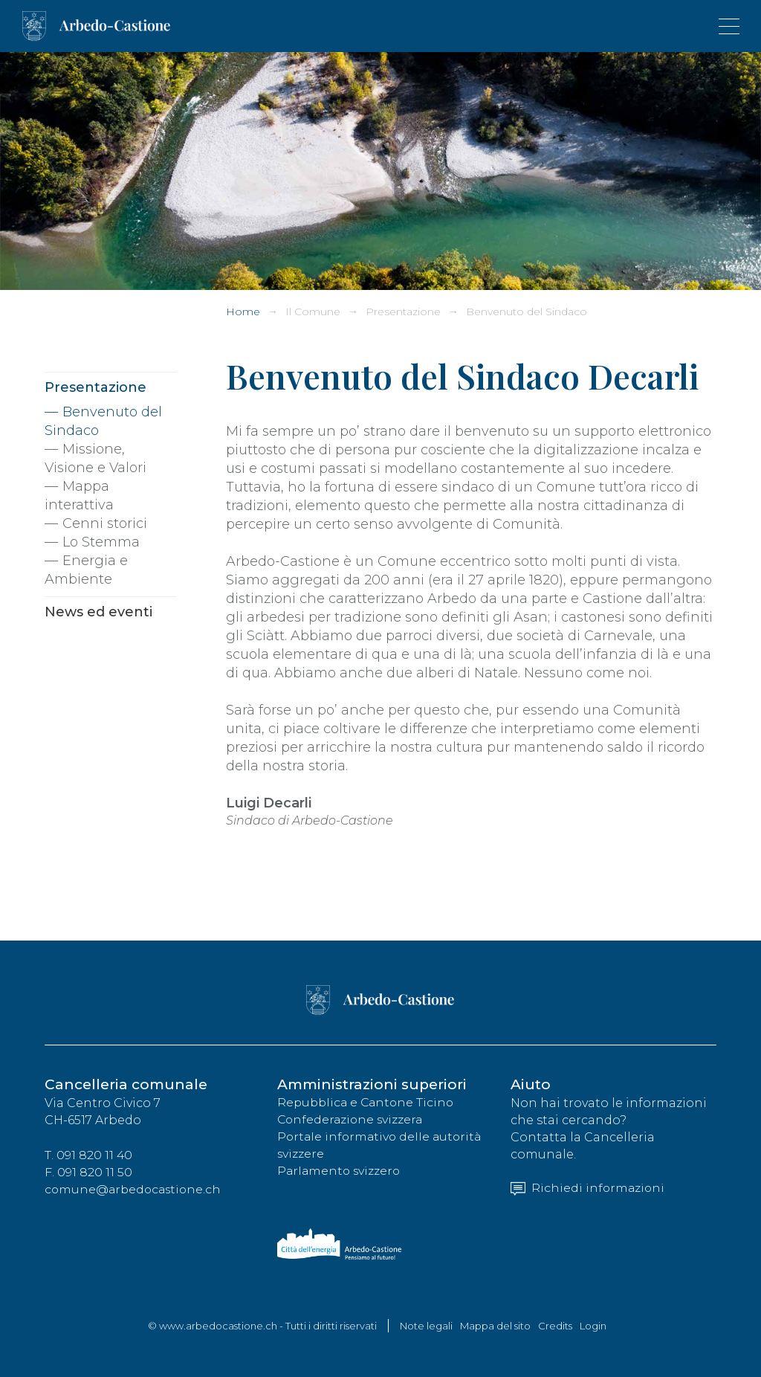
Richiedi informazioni (589, 1188)
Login (593, 1326)
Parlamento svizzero (340, 1171)
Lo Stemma (101, 542)
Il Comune (312, 311)
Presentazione (403, 311)
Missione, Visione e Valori (95, 458)
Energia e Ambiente (86, 569)
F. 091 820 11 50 (88, 1173)
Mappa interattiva (79, 495)
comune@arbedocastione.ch (135, 1190)
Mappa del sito (495, 1326)
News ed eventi (98, 612)
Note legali (426, 1326)
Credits (555, 1326)
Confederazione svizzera (352, 1120)
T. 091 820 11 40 (89, 1156)
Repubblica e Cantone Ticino (368, 1103)
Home (243, 311)
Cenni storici (104, 523)
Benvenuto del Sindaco (526, 311)
